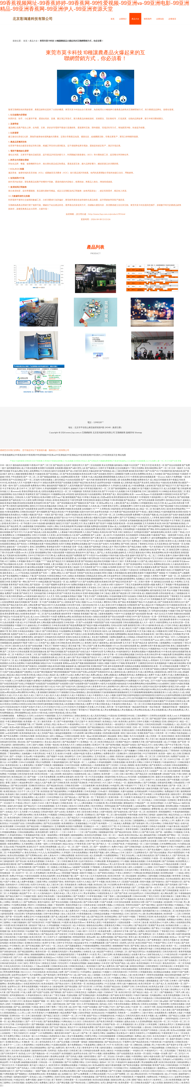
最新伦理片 (176, 794)
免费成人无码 (54, 771)
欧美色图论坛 (15, 514)
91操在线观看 (116, 622)
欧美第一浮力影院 (143, 1053)
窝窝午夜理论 (33, 610)
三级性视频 (152, 876)
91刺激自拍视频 (122, 1050)
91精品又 (63, 645)
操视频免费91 (126, 506)
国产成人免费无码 (78, 549)
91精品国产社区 (97, 610)
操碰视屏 (4, 500)
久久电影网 (52, 887)
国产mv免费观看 (81, 1074)
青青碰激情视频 (7, 800)
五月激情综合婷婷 (40, 1056)
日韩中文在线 (139, 506)
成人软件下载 (75, 1007)
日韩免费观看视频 (143, 730)
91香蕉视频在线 (84, 913)
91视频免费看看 (75, 791)
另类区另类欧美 (181, 567)
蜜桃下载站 (137, 1079)
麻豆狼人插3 (23, 1047)
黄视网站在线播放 (79, 543)
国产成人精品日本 (146, 605)
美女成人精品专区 (53, 742)
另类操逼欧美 (70, 884)
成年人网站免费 (30, 605)
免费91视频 (30, 1079)
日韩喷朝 (146, 858)
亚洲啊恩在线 (155, 1059)
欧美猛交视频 (11, 503)
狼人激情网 (142, 645)
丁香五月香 (62, 1007)
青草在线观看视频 (30, 986)
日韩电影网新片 (8, 954)
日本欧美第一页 (71, 622)
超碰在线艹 (12, 546)
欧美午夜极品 (173, 479)
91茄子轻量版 (39, 887)
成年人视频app (57, 736)
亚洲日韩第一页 (115, 797)
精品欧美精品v (134, 634)
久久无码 (107, 648)
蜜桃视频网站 (97, 578)
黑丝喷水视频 (73, 878)
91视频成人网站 (119, 977)
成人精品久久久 (59, 817)
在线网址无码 (32, 1082)
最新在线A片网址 (143, 552)
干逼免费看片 (82, 954)
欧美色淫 (93, 482)
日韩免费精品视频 (126, 654)
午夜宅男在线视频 (179, 928)
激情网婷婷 (126, 640)
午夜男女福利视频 (77, 788)
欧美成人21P (25, 1053)
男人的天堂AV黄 (117, 864)
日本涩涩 (105, 963)
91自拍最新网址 (94, 494)
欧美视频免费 (155, 774)
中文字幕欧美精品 (99, 948)
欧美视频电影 (161, 663)
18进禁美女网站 (42, 1044)
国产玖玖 (82, 648)
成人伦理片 (40, 797)
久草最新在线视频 (123, 980)
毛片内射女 (5, 608)
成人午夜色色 (79, 925)
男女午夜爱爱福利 (176, 852)
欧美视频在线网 (35, 957)
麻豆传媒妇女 (91, 849)
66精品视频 (43, 581)
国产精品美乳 (13, 526)
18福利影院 (115, 509)
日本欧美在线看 (59, 625)
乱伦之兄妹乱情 (39, 771)
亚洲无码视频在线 (107, 570)
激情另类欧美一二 (19, 608)
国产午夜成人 (142, 511)
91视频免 (178, 832)
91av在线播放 (101, 555)
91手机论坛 (142, 648)
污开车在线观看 (7, 771)
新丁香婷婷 (57, 1079)
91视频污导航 (174, 610)
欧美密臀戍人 (182, 861)
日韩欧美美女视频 (144, 596)
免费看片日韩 (76, 660)
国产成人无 (161, 983)
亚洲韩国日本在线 (126, 715)
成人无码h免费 (36, 849)
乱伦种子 (68, 465)
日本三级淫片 (126, 852)
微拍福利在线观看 (21, 465)
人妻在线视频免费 (123, 896)
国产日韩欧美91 (112, 919)
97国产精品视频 (166, 506)
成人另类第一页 (153, 736)
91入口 (110, 1074)
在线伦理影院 (74, 864)
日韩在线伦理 (115, 948)
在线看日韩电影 (52, 1024)
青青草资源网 (132, 829)
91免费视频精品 (130, 657)
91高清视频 (64, 747)
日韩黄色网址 (103, 596)
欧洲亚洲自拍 (10, 791)
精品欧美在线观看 (167, 739)
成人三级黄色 (94, 774)
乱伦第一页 (22, 564)
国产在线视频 (116, 578)
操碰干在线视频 (73, 1076)
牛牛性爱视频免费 (98, 794)
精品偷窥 (112, 736)
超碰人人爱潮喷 (33, 788)
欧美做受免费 (104, 931)
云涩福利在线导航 (32, 538)
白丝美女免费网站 (138, 474)
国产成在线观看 (139, 613)
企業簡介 (123, 19)
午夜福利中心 (127, 919)
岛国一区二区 (174, 576)
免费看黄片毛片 (141, 1018)
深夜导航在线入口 (155, 954)
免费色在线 (152, 1076)
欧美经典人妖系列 (127, 721)
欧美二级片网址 (157, 634)
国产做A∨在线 (123, 1007)
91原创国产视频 (148, 514)
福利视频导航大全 (151, 910)
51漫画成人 (185, 549)
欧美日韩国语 (168, 736)
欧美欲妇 (28, 1001)
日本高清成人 (28, 966)
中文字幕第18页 (132, 890)
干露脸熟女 (35, 657)
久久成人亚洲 (104, 605)
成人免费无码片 (72, 910)
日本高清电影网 (66, 526)
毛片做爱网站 (36, 975)
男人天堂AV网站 (153, 823)
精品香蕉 (181, 526)
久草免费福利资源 (161, 794)
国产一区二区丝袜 (45, 841)
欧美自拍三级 (100, 884)
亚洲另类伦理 (90, 771)
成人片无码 (166, 625)
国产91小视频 (95, 1053)
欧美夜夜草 (152, 811)
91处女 (74, 538)
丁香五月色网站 (137, 468)
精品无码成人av (176, 814)
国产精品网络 (118, 648)
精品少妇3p (68, 843)
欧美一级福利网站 (49, 835)
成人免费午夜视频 (25, 881)
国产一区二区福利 (32, 479)
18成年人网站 (53, 526)
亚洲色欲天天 (157, 488)
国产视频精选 (166, 992)
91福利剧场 (60, 520)
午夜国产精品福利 (130, 809)
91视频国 (52, 814)
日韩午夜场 (136, 593)
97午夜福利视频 (71, 511)
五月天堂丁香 (129, 643)
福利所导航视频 (125, 587)
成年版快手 (39, 637)
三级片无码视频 (151, 843)
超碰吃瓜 (122, 552)
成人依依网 (56, 774)
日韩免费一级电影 (79, 1042)
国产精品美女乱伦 (67, 989)
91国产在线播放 (49, 602)
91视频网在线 (153, 1033)
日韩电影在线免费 (91, 1050)
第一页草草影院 (161, 616)
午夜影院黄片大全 (169, 1033)
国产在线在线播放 (85, 1071)
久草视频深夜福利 (48, 610)
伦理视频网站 (79, 570)
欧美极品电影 (50, 506)
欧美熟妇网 (169, 858)
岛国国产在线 (17, 634)
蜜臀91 (47, 817)
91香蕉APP (34, 465)
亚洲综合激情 (128, 730)
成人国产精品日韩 (95, 916)
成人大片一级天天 (147, 622)
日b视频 (119, 549)
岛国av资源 (124, 555)
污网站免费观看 (67, 855)
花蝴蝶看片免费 (122, 474)
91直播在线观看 (58, 1044)
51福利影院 (177, 643)
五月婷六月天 (16, 1001)
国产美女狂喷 (13, 992)
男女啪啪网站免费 (149, 1062)
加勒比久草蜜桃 (130, 948)
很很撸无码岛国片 (60, 951)
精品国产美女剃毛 (141, 482)
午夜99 (117, 613)
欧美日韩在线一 (42, 774)
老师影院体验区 (23, 771)
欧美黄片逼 (36, 928)
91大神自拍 (45, 471)
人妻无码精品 (59, 479)
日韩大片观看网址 (114, 529)
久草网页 (155, 576)
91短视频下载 (32, 931)
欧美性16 (169, 541)
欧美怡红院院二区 (178, 491)
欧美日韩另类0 (85, 514)
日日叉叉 (93, 931)
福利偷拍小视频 (121, 465)
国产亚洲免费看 (63, 928)
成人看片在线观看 (169, 809)
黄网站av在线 (69, 663)
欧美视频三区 (97, 800)
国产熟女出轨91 (62, 983)
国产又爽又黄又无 (98, 538)
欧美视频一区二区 (32, 721)
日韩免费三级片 (77, 890)
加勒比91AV (45, 663)
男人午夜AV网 (158, 1044)
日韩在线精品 (174, 969)
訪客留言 (172, 19)
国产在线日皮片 (83, 651)
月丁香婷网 (37, 724)
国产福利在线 (15, 500)
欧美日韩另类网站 (80, 750)
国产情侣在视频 (134, 1027)
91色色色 (65, 771)
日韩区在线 (24, 884)
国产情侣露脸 (71, 986)
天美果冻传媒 (130, 561)
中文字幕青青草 (150, 753)
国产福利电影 (95, 546)
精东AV (72, 806)
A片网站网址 (168, 628)
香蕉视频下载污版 (89, 613)
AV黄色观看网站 (12, 511)
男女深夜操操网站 (38, 1047)
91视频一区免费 (160, 1053)
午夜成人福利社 (19, 1030)
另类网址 (166, 957)
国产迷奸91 (53, 800)
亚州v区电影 (91, 1018)
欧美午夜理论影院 (125, 884)
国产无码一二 (45, 573)
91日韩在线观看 (22, 651)
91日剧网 (112, 884)
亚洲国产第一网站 (19, 581)
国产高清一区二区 (137, 811)
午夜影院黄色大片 (105, 893)
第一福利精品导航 (136, 739)
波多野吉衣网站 (131, 794)
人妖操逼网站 (140, 806)
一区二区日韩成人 (144, 800)
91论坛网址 (127, 925)
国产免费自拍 (30, 902)
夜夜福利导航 (135, 753)
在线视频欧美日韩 (146, 776)
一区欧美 (8, 928)
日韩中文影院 (66, 739)
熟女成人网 (66, 1024)
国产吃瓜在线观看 (52, 823)
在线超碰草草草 (175, 718)
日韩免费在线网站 (34, 823)
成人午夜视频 (67, 570)
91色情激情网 (156, 494)
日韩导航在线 (166, 966)
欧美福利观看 (95, 980)
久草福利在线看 (24, 718)
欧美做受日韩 (40, 503)
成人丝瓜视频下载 (172, 488)
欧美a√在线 (129, 800)
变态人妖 (22, 989)
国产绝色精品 (87, 561)
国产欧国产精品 (118, 963)
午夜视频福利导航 (32, 835)
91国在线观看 (58, 552)
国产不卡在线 (108, 491)
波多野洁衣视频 (45, 509)
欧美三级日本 (40, 599)
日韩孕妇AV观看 (27, 736)
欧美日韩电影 (139, 980)
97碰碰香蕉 (140, 1076)
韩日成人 (173, 616)
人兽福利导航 (130, 631)
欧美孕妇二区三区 (102, 977)
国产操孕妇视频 (113, 744)
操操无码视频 (21, 602)
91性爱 (7, 925)
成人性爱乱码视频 (100, 1030)
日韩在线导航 (10, 937)
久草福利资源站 (15, 835)
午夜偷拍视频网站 (91, 945)
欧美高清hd (155, 922)
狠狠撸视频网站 (38, 954)
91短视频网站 (65, 631)
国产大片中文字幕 (78, 541)
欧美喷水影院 (182, 511)
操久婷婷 (99, 541)
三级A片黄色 (147, 1012)
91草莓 (43, 648)
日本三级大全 (103, 587)
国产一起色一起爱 (61, 1039)
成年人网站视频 (43, 622)
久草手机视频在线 (90, 1004)
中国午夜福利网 (71, 1001)
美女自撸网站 (103, 998)
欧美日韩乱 (24, 584)
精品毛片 (42, 596)
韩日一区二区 (104, 488)
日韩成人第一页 (64, 506)
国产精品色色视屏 (127, 511)
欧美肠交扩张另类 (162, 546)
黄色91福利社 (170, 657)
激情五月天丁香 (109, 826)
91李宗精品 (116, 619)
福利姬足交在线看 (162, 581)
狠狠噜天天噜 (138, 742)
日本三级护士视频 (35, 744)
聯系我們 (147, 19)
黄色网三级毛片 (92, 643)
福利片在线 (114, 899)
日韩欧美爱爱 (148, 541)
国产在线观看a (96, 730)
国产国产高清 (121, 893)
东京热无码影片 (160, 1036)
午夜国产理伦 (160, 943)
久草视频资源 (184, 715)
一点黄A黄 (79, 814)
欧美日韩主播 (47, 1030)
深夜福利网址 (38, 541)
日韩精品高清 (91, 576)
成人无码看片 (122, 570)
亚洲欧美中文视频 (72, 669)
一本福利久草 (137, 1050)
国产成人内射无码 (74, 471)
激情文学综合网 (56, 1059)
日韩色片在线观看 (157, 826)
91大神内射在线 (8, 739)
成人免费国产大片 (74, 581)
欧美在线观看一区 (30, 919)
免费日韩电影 (38, 500)
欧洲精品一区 (117, 910)
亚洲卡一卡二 (182, 599)
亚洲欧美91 (122, 753)
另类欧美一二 (123, 1012)
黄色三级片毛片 (124, 541)
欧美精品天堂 (140, 797)
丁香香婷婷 (174, 750)
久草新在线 (119, 905)
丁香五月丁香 (144, 785)
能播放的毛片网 (63, 750)
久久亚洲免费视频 (144, 1021)
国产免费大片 (44, 654)
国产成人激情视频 (44, 529)
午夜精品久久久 (166, 1076)
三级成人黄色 (183, 873)
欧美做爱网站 (54, 852)
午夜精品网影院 (51, 543)
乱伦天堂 (23, 645)
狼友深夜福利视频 (173, 975)
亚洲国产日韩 (128, 986)
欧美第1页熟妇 (17, 943)
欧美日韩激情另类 (19, 925)
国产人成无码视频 (71, 485)
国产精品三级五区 (51, 1015)
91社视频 (165, 928)
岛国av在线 (130, 1001)
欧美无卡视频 (147, 1015)
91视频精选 (145, 809)
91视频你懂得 (110, 541)
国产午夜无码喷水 (107, 1018)
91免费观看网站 (110, 855)
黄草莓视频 (146, 1065)
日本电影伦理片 (22, 558)
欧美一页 (158, 666)
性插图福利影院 (154, 951)
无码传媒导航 (40, 593)
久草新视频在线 (120, 573)
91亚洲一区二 (137, 1007)
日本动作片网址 (132, 870)
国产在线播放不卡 (106, 817)
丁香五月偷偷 (59, 995)
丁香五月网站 (21, 590)
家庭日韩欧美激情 (159, 785)
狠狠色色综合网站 (95, 925)
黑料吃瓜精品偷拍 (61, 529)
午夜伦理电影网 (75, 532)
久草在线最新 (99, 599)
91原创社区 (133, 570)
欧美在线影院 (47, 983)
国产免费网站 (182, 797)
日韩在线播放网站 (26, 832)
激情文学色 (179, 628)
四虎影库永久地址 (115, 1001)
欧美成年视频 (59, 666)
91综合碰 (15, 616)
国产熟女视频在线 (8, 564)
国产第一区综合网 (14, 916)
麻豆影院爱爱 (68, 558)
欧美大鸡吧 (168, 631)
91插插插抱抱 (82, 794)
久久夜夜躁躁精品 (8, 1012)
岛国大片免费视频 (174, 476)
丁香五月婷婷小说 (152, 817)
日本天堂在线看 (72, 765)
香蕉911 (111, 474)
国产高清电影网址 (134, 564)
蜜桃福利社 (129, 803)
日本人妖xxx (177, 998)
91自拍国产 (55, 1053)
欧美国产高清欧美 (79, 782)
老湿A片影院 (98, 590)
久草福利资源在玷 (34, 995)
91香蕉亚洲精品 (54, 576)
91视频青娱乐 (47, 826)
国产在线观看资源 (29, 509)
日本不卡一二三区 (75, 832)
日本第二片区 (31, 654)
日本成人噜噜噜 (127, 765)
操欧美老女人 (8, 573)
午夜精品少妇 (85, 1065)
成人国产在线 (80, 975)
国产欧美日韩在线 (142, 558)
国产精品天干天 (169, 485)
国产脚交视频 (63, 1082)
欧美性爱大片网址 (134, 762)
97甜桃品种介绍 (161, 605)
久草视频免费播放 (8, 832)
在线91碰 (80, 1068)
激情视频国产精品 (73, 497)
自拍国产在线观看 (78, 727)
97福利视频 (11, 1010)
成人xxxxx (35, 616)
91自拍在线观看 (73, 479)
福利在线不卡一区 (73, 1010)
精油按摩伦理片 (26, 782)
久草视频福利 (25, 887)
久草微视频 (13, 893)
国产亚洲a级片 (117, 829)
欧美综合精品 (158, 878)
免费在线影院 (57, 622)
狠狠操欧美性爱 (73, 561)
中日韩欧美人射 (17, 945)
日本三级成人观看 (107, 593)
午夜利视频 (132, 814)
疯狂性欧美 (145, 864)
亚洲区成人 (86, 637)
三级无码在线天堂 (89, 605)
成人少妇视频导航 (122, 526)
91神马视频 (60, 759)
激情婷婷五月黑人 (172, 1082)
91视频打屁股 (30, 896)
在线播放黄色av (133, 858)
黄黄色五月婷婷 (49, 963)
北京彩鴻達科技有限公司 (33, 18)
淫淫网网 (11, 541)
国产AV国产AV (152, 471)
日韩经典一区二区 (59, 820)
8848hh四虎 (15, 829)
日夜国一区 (117, 928)
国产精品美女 (140, 940)
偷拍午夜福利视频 (113, 1065)
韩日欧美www (99, 838)
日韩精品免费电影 (125, 1036)
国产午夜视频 (173, 779)
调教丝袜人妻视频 (142, 1044)
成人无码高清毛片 (75, 564)
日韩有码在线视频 (65, 948)
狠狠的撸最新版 (96, 1042)
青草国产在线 (158, 1065)
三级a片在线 (54, 768)
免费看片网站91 (70, 829)
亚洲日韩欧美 (167, 896)
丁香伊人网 (83, 768)
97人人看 (102, 657)
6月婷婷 (167, 765)
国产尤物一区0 (74, 1004)
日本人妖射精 (173, 561)
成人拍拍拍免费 (88, 529)
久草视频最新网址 (23, 535)
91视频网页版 (79, 969)
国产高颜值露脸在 (73, 945)
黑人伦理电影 (6, 1076)
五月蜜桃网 (60, 826)
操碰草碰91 (184, 1074)
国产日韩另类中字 (9, 1053)
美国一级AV (7, 485)
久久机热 (93, 506)
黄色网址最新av (15, 983)
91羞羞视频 (140, 529)
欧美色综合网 (85, 474)
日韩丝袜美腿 (87, 878)
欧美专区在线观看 (18, 940)
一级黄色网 (171, 535)
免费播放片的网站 (175, 919)
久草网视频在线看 (35, 543)
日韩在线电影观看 (162, 998)
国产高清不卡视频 (104, 523)
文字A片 (86, 1030)
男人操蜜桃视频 (26, 526)
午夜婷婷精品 (117, 913)
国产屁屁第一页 (37, 584)
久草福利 (115, 485)
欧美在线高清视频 (101, 1079)
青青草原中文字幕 (90, 1047)
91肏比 (54, 634)
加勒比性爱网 (48, 482)
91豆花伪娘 (110, 983)
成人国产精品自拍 (60, 870)
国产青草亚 (101, 1076)
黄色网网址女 (8, 535)
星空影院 (12, 1039)
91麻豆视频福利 (19, 922)
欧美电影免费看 (87, 1027)
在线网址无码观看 (154, 977)
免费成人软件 (21, 570)
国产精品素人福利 (63, 841)
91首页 (93, 954)
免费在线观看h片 (115, 750)
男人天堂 (139, 599)
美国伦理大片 (78, 465)
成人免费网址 (161, 1015)
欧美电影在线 (55, 587)
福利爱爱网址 (129, 578)
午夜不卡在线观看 (98, 960)
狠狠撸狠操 (58, 765)
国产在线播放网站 (176, 538)
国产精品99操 (121, 937)
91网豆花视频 (48, 520)
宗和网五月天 (109, 549)
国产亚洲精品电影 (87, 995)
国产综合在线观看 (173, 465)
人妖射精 (149, 485)
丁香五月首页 (153, 896)
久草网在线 (105, 509)
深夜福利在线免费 (138, 838)
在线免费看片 (86, 608)
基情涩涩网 (174, 549)
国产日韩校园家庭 (170, 890)
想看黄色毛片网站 (113, 925)
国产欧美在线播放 (131, 1065)
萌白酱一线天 (153, 613)
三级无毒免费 (164, 619)
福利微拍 (59, 1030)
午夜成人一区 (120, 782)
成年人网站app (112, 852)
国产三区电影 (64, 634)
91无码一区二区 (179, 1021)
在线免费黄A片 (103, 485)
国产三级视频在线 (115, 657)
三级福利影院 (117, 870)
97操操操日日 (36, 899)
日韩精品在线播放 (101, 913)
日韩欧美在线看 (31, 948)
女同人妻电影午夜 (109, 1082)
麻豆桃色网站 (180, 663)
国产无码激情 (171, 884)
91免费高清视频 (19, 905)
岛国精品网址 (136, 1068)
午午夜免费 (15, 1062)
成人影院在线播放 (46, 491)
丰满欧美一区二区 (30, 1042)
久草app (123, 739)
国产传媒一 (33, 776)
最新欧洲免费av (135, 782)
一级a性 (120, 835)
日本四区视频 (18, 1082)
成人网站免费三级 (169, 817)
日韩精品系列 (117, 878)
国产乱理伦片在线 (24, 858)
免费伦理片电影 (146, 948)
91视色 (44, 538)
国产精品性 (58, 465)
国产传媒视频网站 (109, 608)
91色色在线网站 (156, 791)
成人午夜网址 (177, 581)
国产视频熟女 (21, 1074)
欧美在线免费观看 (150, 908)
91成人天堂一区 (133, 1010)
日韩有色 (135, 841)
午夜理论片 (20, 654)
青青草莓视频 (185, 951)
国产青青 (107, 934)
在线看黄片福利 (90, 759)
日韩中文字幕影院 (152, 762)
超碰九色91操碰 (15, 806)
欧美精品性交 (63, 500)
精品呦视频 (56, 654)
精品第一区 (81, 908)
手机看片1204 (29, 523)
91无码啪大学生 (121, 1068)
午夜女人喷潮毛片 (124, 873)
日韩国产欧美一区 (8, 989)
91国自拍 (112, 715)
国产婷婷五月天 (26, 593)
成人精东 (131, 963)
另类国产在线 (83, 573)
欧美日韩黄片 (139, 975)
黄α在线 (22, 742)
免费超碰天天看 (172, 791)
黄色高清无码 (169, 963)
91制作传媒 (113, 555)
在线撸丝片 (24, 529)
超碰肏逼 (97, 972)
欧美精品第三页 (19, 776)
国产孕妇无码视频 (55, 651)
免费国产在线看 (12, 593)
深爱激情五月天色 (42, 727)
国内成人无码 (106, 1004)
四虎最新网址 (131, 934)
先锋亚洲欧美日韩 (107, 1059)
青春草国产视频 (96, 852)
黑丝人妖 (11, 1056)
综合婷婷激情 (85, 1079)
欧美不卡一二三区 (12, 1044)
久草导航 (98, 986)
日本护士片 (52, 937)
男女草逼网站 (89, 893)
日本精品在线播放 (25, 631)
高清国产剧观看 (43, 564)
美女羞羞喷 (131, 876)
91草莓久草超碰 (89, 497)
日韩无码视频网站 (141, 590)
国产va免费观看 (83, 535)
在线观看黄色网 (47, 657)
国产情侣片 (92, 657)
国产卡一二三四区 (43, 1004)
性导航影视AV (176, 529)
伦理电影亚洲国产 (142, 532)
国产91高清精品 (16, 479)
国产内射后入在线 (79, 634)
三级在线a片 (113, 838)
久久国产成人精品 (145, 561)
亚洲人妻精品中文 (170, 721)
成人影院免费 (174, 1036)
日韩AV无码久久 (158, 1071)
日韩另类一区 (161, 733)
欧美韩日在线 (120, 867)
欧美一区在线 (127, 523)
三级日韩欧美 (174, 587)
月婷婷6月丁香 (111, 992)
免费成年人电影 (95, 992)
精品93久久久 (160, 561)
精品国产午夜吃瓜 (105, 951)
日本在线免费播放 (80, 852)
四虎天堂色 (60, 1076)
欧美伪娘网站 (144, 928)
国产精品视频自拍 (96, 727)
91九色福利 (148, 602)
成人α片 (76, 1033)
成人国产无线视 (161, 602)
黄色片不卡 (73, 1027)
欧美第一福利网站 (25, 739)
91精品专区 (19, 1079)
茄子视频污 (145, 488)
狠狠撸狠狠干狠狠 (22, 838)
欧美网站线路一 (168, 873)
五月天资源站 (62, 806)
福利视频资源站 (14, 468)
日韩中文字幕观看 (106, 468)
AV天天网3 (147, 960)
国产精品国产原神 (158, 718)
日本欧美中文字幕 (14, 809)
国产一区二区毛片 (177, 1053)
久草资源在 (91, 587)
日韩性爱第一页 (70, 1079)
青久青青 (13, 631)
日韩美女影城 (89, 905)
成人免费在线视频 (105, 937)
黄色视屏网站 (158, 552)
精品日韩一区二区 (162, 1021)
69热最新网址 (104, 625)
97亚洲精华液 (165, 471)
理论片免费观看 (43, 762)
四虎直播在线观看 (111, 733)
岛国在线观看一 (125, 922)
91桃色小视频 (103, 663)
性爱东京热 (54, 549)
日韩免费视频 (20, 779)
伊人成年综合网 (96, 919)
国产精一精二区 (161, 549)
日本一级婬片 (177, 468)
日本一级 (97, 608)
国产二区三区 (46, 465)
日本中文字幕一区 (109, 654)
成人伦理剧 (157, 1082)
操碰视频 (138, 523)
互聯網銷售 (87, 432)
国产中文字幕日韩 (173, 744)
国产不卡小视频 (100, 567)
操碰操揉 (70, 666)
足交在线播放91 (122, 468)
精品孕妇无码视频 (102, 561)
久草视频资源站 (146, 503)
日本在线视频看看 (107, 1036)
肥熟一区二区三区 (147, 756)
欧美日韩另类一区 (116, 876)
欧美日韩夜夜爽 (183, 736)
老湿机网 (168, 902)
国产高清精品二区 (54, 474)
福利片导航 (57, 908)
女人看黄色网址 (26, 765)
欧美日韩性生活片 (177, 602)
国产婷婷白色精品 (106, 873)
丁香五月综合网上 (128, 855)
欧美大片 (148, 1079)
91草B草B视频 (116, 500)
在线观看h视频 (61, 468)
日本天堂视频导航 (133, 491)
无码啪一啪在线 (52, 744)
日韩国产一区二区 (69, 1015)
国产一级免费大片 (142, 538)
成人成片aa (22, 1039)
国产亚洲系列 (155, 765)
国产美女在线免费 (116, 616)
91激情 (113, 663)
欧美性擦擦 (8, 826)
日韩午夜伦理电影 (51, 913)
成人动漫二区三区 (84, 599)
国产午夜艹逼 (75, 870)
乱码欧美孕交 (149, 846)
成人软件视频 (80, 558)
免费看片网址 (78, 1062)
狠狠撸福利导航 (106, 832)
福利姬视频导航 (37, 969)
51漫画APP (118, 584)
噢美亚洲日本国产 (63, 1033)
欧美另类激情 (152, 931)
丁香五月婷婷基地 (100, 809)
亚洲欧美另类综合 (127, 768)
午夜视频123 (77, 771)
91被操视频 (50, 715)
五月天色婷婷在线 (98, 876)
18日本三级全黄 (12, 645)
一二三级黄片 (114, 957)
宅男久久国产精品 (167, 608)
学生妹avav (184, 561)
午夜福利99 (121, 1062)
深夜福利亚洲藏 (164, 782)
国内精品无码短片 (174, 500)
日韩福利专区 (142, 637)
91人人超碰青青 (30, 634)
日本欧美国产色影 (77, 916)
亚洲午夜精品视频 (91, 593)
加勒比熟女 (155, 482)
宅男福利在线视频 (33, 913)
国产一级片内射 (88, 479)
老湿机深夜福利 (99, 736)
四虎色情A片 (12, 884)
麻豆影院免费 (116, 643)
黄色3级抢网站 (151, 468)
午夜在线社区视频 (159, 727)
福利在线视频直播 (147, 476)
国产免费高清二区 (147, 934)
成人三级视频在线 (179, 593)
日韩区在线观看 (72, 736)
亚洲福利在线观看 (131, 1071)
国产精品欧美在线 (55, 785)
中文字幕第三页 (177, 520)
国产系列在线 (179, 855)
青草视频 (31, 820)
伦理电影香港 (145, 570)
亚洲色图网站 (178, 654)
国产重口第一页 (86, 797)
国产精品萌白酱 (90, 628)
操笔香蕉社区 (177, 957)
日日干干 (21, 791)
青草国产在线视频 (63, 482)
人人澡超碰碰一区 (86, 957)
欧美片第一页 (81, 776)
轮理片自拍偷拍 (129, 596)
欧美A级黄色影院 (161, 596)
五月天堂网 (144, 669)
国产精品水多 (141, 643)
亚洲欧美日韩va (13, 1042)
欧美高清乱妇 (42, 736)
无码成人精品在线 (27, 841)
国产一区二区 (165, 468)
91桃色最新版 (88, 1076)
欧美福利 (10, 794)
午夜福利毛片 (151, 1050)
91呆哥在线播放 (76, 934)
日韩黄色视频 (119, 762)
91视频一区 (173, 916)
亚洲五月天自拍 (58, 878)
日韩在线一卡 (45, 1062)
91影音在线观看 (32, 876)
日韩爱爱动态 (12, 841)
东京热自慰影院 (173, 878)
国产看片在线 (148, 832)
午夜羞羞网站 (89, 1044)
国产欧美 (113, 532)
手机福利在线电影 (21, 768)
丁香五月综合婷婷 (136, 977)
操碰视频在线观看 (29, 1062)
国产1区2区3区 (86, 986)
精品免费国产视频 (68, 1012)
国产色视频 (32, 608)
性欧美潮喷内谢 (137, 788)
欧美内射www (10, 1027)
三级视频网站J (165, 643)
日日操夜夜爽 (89, 785)
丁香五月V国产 (89, 596)
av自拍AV (39, 715)
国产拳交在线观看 (19, 785)
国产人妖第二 (97, 535)
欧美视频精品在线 (159, 750)
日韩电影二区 (121, 951)
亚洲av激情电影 (91, 564)
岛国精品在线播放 (132, 666)
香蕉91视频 (145, 881)
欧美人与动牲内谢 (55, 1068)
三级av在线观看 (42, 966)
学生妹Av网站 (17, 471)
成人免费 (156, 570)
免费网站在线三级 (162, 768)
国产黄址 (156, 928)
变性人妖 (81, 468)
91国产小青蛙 (137, 526)
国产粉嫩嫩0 (130, 750)
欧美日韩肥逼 (142, 765)
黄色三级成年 (74, 567)
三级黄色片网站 (20, 587)
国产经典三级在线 (129, 543)
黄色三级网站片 (118, 989)
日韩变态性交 (80, 992)
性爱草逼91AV (64, 584)
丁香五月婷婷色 (23, 800)
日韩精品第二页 (167, 910)
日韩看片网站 (23, 954)
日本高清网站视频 (160, 937)
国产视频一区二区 (105, 814)
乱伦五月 (140, 619)
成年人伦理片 (166, 640)
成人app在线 (170, 503)
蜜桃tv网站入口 (58, 573)
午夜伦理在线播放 (122, 1004)
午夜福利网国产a (15, 852)
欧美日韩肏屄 (95, 721)
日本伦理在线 (141, 986)
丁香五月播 (115, 809)
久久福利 (114, 587)
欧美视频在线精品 (122, 954)
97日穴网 (48, 555)
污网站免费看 (59, 509)
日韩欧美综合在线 (59, 966)
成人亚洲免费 (96, 855)
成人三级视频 (94, 975)
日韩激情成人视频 (44, 905)
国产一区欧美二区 (84, 846)
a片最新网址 (178, 1059)
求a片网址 (28, 908)
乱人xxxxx (15, 628)
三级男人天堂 (34, 989)
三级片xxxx (38, 817)
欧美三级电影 (15, 637)
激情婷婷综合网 (39, 1050)
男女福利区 (6, 744)
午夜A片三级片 (117, 561)
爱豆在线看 (56, 558)
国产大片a (136, 908)
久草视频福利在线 (106, 1015)
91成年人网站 (168, 922)
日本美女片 (70, 1068)
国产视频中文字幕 (165, 846)
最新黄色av (104, 643)
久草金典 (109, 800)
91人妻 (142, 913)
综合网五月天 (77, 523)
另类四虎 (87, 491)
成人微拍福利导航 (82, 666)
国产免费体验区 (154, 940)
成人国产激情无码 (144, 768)
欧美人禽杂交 (107, 1050)
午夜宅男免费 (76, 500)
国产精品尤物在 (134, 546)
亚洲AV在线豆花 (73, 637)
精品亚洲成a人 (75, 628)
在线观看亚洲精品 (8, 543)
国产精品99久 (88, 940)
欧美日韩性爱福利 (15, 596)
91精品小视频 (116, 669)
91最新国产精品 (158, 535)
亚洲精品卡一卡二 (92, 826)
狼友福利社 (68, 774)
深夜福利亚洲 (118, 631)
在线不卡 (150, 779)
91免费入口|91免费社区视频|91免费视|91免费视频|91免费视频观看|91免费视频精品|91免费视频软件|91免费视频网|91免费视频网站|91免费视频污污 (72, 680)
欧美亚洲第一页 (175, 983)
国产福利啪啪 (172, 523)
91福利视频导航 (168, 511)
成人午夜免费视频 (136, 485)
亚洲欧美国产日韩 (99, 666)
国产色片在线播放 (24, 1071)
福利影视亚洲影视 (8, 864)
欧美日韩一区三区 (140, 718)
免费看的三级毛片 (47, 1082)
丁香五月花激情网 (132, 584)
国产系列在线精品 (89, 1059)
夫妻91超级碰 (127, 791)
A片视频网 (176, 570)
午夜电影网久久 (157, 497)
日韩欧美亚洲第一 (73, 785)
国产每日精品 (38, 838)
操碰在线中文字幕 (151, 1010)
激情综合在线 (47, 759)
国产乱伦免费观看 (52, 613)
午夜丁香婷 (108, 896)
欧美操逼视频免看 (30, 829)
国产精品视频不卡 (71, 742)
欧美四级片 (92, 966)
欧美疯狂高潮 (172, 925)
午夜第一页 (157, 858)
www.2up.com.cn (74, 432)
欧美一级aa (86, 736)
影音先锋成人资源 (157, 945)
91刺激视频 (96, 654)
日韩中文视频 (142, 721)
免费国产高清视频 (31, 648)
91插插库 (184, 474)
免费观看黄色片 (89, 864)
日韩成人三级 (125, 975)
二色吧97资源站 (71, 514)
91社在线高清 (142, 517)
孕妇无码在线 (131, 648)
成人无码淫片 (65, 998)
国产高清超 (15, 797)
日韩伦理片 (45, 616)
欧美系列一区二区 (178, 870)
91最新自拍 (70, 552)
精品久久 (43, 1065)
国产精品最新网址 (26, 951)
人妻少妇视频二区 (59, 564)
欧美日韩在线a (132, 835)
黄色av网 (102, 576)
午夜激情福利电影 (48, 931)
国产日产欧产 (80, 739)
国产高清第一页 (34, 602)
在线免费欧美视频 (129, 479)
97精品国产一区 (142, 803)
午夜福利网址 (74, 724)
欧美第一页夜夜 (80, 476)
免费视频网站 (121, 634)
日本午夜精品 (54, 1018)
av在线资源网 (12, 733)
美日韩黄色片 (144, 937)
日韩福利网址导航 (81, 610)
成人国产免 (141, 957)
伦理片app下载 (58, 497)
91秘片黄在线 (173, 826)
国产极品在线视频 (156, 806)
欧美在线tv (88, 616)
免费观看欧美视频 (181, 747)
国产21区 (45, 945)
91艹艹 (96, 509)
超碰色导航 (162, 814)
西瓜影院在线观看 (25, 503)
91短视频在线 (176, 660)
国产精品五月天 (59, 561)
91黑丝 (60, 957)
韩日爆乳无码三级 (161, 509)
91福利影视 (168, 1042)
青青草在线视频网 (177, 1068)
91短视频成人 (169, 724)
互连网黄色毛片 (141, 852)
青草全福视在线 (162, 529)
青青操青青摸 (79, 937)
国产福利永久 (92, 468)
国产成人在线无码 (48, 640)
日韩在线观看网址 (180, 765)
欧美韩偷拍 (106, 841)
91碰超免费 (166, 654)
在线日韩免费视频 (42, 908)
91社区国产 (134, 465)
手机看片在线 (159, 730)
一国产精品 (180, 858)
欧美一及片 (115, 640)
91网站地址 (66, 1021)
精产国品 (122, 602)
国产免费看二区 (122, 1074)
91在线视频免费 (88, 817)
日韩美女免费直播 (153, 628)
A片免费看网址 (46, 1033)
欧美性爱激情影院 (49, 747)
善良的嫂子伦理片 (180, 948)
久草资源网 (151, 1024)
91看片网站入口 (174, 1071)
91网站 (172, 733)
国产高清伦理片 (7, 980)
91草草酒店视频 (90, 488)
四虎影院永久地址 (57, 1036)
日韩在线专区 (85, 829)
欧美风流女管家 (156, 986)
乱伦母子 (112, 849)
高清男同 (32, 669)
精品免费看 (52, 532)
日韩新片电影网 (54, 718)
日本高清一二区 (52, 861)
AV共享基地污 (38, 1012)
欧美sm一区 (175, 937)
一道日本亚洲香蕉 (71, 779)
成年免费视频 (57, 669)
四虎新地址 (13, 887)
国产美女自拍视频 (60, 902)
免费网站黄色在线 (162, 564)
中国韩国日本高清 (171, 494)
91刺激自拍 (147, 998)
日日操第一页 (36, 520)
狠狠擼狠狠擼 (90, 663)
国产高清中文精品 (103, 1027)
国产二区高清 (28, 619)
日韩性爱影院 (152, 966)
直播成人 (55, 867)
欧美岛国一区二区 (92, 584)
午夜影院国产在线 (101, 622)
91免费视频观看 (97, 943)
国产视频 (79, 663)
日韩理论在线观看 (158, 715)
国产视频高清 (80, 503)
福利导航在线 (59, 1004)
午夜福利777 (130, 785)
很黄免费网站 (14, 843)
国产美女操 (21, 861)
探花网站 (142, 876)
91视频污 (106, 972)
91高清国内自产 (39, 1018)
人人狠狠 (110, 756)
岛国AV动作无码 (86, 511)
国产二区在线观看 (93, 465)
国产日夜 (164, 980)
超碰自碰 (44, 829)
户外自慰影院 (17, 476)
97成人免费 (26, 992)
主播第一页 (32, 549)
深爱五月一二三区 (58, 832)
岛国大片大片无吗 (172, 849)
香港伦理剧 (101, 529)
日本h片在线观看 (27, 762)
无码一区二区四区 (141, 727)
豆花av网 (28, 756)
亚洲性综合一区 (17, 1015)
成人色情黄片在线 (182, 541)
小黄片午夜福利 (51, 803)
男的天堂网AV (120, 546)
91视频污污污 (21, 625)
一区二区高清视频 (167, 1050)
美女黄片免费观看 (100, 637)
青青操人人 (54, 890)
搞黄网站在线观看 (51, 578)
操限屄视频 (127, 940)
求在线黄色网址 (115, 794)
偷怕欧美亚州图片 (137, 471)
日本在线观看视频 (46, 806)
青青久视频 (107, 573)
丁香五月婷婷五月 (20, 1033)
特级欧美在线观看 (73, 509)
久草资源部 (178, 966)
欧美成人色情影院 (146, 899)
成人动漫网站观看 (65, 476)
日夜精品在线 (76, 902)
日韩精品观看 (145, 535)
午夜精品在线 (85, 809)
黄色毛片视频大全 (171, 940)
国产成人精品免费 (59, 916)
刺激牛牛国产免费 (180, 972)
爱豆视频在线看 (124, 1059)
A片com (116, 645)
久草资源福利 (55, 843)
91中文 (107, 578)
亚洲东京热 (96, 491)
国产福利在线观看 (154, 742)
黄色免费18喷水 (68, 768)
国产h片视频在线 (128, 899)
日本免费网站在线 (168, 843)
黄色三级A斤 (57, 1001)
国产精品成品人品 (81, 800)
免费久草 (180, 820)
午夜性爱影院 (133, 1030)
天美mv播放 (78, 841)
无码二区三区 (65, 838)
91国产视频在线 (53, 922)
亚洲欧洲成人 (8, 497)
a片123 (146, 599)
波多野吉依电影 (102, 511)
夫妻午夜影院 (106, 811)
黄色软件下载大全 (37, 925)
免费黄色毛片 (143, 479)
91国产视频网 (50, 584)
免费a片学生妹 (16, 876)
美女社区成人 (73, 608)
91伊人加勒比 (68, 576)
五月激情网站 (28, 843)
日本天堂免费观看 (47, 776)
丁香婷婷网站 (14, 753)
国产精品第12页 (123, 593)
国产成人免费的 (137, 931)
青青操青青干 (131, 663)
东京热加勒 (161, 779)
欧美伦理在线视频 (16, 855)
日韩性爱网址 (180, 578)
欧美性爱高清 (20, 820)
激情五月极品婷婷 (91, 471)
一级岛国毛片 (119, 724)
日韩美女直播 (163, 555)
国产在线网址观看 (91, 581)
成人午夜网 (102, 506)
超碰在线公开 (34, 625)
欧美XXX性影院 (112, 969)
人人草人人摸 (24, 1012)
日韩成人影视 (51, 500)
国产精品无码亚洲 (120, 581)
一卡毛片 (54, 980)
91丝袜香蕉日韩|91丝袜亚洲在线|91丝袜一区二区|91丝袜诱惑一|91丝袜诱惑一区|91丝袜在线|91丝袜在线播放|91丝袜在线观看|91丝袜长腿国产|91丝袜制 (105, 701)
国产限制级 (56, 992)
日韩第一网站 (47, 788)
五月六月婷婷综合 (65, 715)
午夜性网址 (104, 910)
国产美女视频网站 (10, 576)
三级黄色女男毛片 (166, 1024)
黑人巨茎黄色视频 (114, 803)
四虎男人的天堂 (127, 943)
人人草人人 (29, 1059)
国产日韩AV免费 (91, 902)
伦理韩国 (103, 849)
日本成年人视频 (123, 1056)
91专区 (187, 1047)
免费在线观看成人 (32, 759)
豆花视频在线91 (159, 969)
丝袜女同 (169, 578)
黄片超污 (34, 1065)
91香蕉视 (134, 476)
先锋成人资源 (22, 899)
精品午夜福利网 (61, 628)
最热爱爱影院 (61, 788)
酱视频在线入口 (39, 800)
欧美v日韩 (137, 817)
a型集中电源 (78, 753)
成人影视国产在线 (23, 541)
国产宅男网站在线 (34, 855)
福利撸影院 (50, 523)
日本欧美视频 (157, 884)
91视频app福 (6, 768)
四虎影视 (117, 523)
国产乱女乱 (25, 616)
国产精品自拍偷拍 (113, 590)
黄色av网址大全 (106, 503)
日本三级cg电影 (161, 1001)
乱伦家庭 (123, 485)
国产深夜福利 (138, 823)
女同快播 (157, 890)
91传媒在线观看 (42, 916)
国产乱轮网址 (91, 832)
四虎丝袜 (120, 756)
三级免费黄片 (142, 715)
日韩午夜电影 (59, 809)
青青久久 (137, 832)
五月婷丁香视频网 (22, 1018)
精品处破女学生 (81, 943)
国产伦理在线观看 (124, 806)
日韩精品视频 (164, 876)
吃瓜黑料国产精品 (135, 724)
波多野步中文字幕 (65, 610)
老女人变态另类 (68, 913)
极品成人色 (47, 590)
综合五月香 (159, 503)
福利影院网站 (23, 506)
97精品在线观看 (171, 864)
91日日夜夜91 (63, 488)
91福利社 (76, 940)
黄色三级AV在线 (128, 733)
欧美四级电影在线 (27, 733)
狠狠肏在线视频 (138, 861)
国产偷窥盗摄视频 (48, 476)
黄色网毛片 (70, 756)
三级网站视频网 (115, 637)
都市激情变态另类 (158, 590)
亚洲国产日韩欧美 (43, 765)
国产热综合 (22, 543)
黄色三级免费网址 (38, 546)
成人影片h (108, 535)
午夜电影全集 (11, 517)
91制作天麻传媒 (141, 995)
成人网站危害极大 (16, 1021)
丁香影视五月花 (176, 596)
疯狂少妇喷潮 (21, 613)
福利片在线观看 (58, 471)
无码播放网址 (156, 995)
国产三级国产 (127, 558)
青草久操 (133, 937)
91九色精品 (34, 811)
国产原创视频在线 (65, 503)
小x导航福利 (181, 637)
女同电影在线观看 (170, 666)
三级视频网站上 (139, 820)
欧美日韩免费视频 (48, 846)
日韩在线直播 (51, 998)
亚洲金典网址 (28, 797)
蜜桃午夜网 (81, 587)
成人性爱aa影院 (104, 497)
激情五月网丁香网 (47, 1007)
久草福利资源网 (114, 538)
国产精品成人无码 (24, 980)
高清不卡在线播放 (79, 919)
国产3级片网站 (149, 905)
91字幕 (82, 1015)
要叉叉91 (87, 1010)
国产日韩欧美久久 (163, 855)
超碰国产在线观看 (81, 867)
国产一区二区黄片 (137, 581)
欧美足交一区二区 (63, 491)
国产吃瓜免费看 (11, 736)
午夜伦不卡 (37, 482)
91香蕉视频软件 (139, 1059)
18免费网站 (181, 931)
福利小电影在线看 (152, 1056)
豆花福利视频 (115, 596)
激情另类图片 (166, 517)
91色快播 (40, 523)
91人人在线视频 (125, 849)
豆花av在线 (9, 846)
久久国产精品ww (173, 803)
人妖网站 (92, 762)
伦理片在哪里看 (68, 587)
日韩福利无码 (50, 637)
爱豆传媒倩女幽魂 (45, 517)
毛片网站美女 (109, 651)
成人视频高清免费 (150, 593)
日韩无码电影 (160, 800)
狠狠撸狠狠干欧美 (121, 945)
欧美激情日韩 (105, 581)
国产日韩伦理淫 (43, 669)
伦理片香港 (152, 645)
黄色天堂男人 (114, 506)
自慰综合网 (5, 975)
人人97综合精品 (22, 573)
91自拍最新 (85, 1001)
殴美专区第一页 (43, 951)
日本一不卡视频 (84, 989)
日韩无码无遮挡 (133, 1015)
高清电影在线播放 (123, 817)
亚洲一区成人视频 (80, 546)
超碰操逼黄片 (131, 756)
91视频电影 (77, 491)
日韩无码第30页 (170, 951)
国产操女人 (91, 552)
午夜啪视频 (173, 648)
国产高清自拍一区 (146, 616)
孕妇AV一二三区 (137, 779)
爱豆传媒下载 (74, 645)
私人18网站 (5, 902)
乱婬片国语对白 (86, 861)
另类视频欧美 (156, 599)
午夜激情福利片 (109, 922)
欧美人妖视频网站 (19, 610)
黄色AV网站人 (157, 657)
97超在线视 (109, 634)
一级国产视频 (40, 1071)
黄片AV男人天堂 (73, 1047)
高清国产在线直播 (130, 881)
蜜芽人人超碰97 (104, 779)
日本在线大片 (140, 849)
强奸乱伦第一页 (161, 1039)
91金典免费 (28, 599)
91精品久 (120, 1015)
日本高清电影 (90, 791)
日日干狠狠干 (160, 867)
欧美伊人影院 (171, 532)
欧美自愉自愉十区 (25, 1010)
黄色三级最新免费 (179, 645)
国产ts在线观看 (85, 622)
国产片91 (90, 541)
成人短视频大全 (65, 1074)
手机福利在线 (123, 759)
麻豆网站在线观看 (35, 567)
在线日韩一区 (104, 928)
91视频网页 (111, 1012)
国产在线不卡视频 (127, 916)
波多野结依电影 (104, 482)
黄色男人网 (124, 788)
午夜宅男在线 (93, 558)
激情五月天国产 (63, 523)
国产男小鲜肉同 (9, 506)
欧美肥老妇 (77, 616)
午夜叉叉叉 (52, 753)
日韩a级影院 (179, 782)
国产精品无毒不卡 (14, 896)
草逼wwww (179, 631)
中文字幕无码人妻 (10, 488)
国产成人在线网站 (130, 503)
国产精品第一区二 (78, 762)
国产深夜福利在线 (8, 951)
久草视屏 (66, 852)
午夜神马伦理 (97, 651)
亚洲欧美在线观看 (181, 517)
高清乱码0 (104, 532)
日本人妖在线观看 (47, 948)
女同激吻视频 (134, 520)
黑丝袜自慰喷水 (129, 619)
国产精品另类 (144, 657)
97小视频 (125, 861)
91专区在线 (105, 558)
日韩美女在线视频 (149, 1004)
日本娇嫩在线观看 (181, 829)
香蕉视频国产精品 (134, 602)
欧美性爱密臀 (8, 613)
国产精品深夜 (33, 826)
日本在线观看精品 (35, 998)
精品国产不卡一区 (27, 893)
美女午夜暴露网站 (75, 1036)
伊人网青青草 (84, 538)
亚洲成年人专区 (73, 811)
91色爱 (54, 616)
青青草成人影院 (93, 922)
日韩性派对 (27, 817)
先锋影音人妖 (89, 951)
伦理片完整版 (65, 543)
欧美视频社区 (150, 1068)
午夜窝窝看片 (104, 771)
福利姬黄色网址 (158, 532)
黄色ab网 (91, 937)
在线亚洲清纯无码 (32, 983)
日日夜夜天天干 (74, 759)
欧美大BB (161, 523)
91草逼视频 (64, 660)
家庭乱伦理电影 (102, 500)
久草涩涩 (131, 552)
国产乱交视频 (63, 1042)
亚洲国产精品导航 (80, 482)
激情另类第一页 (48, 721)
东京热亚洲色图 (87, 669)
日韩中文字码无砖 (64, 943)
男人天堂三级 (152, 739)
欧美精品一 (5, 908)
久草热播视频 (53, 925)
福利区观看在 (89, 858)
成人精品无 (127, 628)
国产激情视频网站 (119, 488)
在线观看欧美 (161, 1012)
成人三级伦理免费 (120, 471)
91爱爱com (19, 552)
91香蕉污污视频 (77, 1018)
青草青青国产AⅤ (65, 975)
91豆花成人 (98, 602)
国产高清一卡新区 (42, 514)
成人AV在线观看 (9, 657)
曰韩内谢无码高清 (8, 963)
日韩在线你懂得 (78, 1039)
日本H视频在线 (174, 730)
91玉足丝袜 (91, 928)
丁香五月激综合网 (88, 718)
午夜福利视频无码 (60, 762)
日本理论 (101, 628)
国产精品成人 (71, 797)
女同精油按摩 (141, 791)
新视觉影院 (76, 747)
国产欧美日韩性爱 (105, 1021)
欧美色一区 (179, 776)
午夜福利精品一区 (134, 843)
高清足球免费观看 (165, 1007)
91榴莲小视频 (27, 514)
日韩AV (65, 1018)
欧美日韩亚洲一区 (147, 983)
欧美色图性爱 (42, 832)
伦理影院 (172, 800)
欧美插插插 (69, 908)
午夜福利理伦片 (169, 762)
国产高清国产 (18, 788)
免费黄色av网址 (64, 616)
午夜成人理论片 (23, 803)
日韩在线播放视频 (131, 622)
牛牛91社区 (156, 963)
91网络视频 (8, 1074)
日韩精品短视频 (65, 814)
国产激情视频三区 (142, 610)
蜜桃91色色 (165, 570)
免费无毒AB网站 (25, 814)
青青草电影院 (172, 1018)
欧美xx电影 (15, 727)
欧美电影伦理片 (183, 910)
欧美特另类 (67, 969)
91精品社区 (66, 925)
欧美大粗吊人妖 (104, 631)
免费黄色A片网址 (38, 485)
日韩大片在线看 (39, 535)
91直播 (67, 538)
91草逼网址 (86, 972)
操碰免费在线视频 (109, 788)
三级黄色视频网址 (105, 613)
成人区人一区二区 (66, 846)
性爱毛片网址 (91, 1036)
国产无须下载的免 (58, 1027)
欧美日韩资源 (18, 931)
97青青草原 (80, 843)
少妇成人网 (164, 1030)
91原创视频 (20, 640)
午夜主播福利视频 (14, 721)
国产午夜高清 (65, 593)
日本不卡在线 (174, 943)
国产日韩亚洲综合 (50, 631)
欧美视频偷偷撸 (42, 1010)
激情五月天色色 (37, 506)
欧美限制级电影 (63, 940)
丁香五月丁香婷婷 (51, 645)
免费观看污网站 (125, 608)
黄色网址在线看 (57, 1056)
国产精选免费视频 (74, 625)
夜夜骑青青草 (101, 479)
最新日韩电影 (67, 899)
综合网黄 (31, 587)
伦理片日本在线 (38, 884)
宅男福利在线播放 (159, 610)
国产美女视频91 (155, 849)
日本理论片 (183, 960)
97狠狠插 (76, 613)
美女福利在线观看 (128, 645)
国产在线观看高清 (125, 1053)
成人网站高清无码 (139, 1074)
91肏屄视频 (22, 937)
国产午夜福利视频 (65, 721)
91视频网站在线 (58, 494)
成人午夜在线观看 (29, 468)
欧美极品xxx (66, 867)
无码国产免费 (66, 800)
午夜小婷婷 (182, 774)
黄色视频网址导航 (43, 552)
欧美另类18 (54, 1065)
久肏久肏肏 (165, 1010)
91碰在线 (165, 482)
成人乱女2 (159, 960)
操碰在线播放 (94, 963)
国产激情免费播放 (51, 1021)
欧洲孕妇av (103, 864)
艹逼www (10, 724)
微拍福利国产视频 (55, 485)
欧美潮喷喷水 (68, 823)
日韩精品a (184, 977)
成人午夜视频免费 (23, 660)
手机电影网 (20, 846)
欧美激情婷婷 (162, 870)
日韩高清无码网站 (161, 1027)
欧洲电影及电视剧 (151, 873)
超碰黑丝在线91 (17, 750)
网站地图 (122, 455)
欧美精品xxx (88, 747)
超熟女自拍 (129, 1021)
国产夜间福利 (49, 975)
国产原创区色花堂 (88, 485)
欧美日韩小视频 (33, 640)
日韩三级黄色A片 (125, 532)
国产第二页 (86, 1033)
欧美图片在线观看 (46, 468)
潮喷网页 (144, 759)
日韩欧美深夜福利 (12, 890)
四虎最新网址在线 (37, 1074)
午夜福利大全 (45, 986)
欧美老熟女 (180, 1007)
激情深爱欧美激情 (135, 573)
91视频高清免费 (52, 969)
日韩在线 (19, 497)
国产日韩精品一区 (106, 718)
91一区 (118, 628)
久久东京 (77, 1021)
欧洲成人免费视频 (122, 823)
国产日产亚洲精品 (128, 517)
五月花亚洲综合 (161, 543)
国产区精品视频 (33, 945)
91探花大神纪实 (93, 890)
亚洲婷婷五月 (43, 820)
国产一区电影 (16, 756)
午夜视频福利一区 (8, 910)
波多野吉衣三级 (9, 578)
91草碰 (33, 529)
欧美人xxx (172, 715)
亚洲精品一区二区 (88, 742)
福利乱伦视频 (183, 739)
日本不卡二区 (25, 488)
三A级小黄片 (81, 931)
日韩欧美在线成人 (77, 966)
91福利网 (183, 954)
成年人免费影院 (15, 948)
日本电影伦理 (53, 593)
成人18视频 (157, 631)
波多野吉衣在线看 (148, 841)
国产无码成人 (23, 1068)
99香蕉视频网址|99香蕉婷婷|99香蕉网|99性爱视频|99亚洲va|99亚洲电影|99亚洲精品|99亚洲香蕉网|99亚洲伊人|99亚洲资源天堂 (58, 455)
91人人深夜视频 (158, 919)
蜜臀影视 (156, 809)
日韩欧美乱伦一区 (174, 1047)
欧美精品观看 (128, 957)
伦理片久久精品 (84, 881)
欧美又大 (114, 520)
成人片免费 (138, 587)
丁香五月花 (50, 849)
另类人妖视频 (61, 596)
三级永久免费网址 (124, 1018)
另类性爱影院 (145, 969)
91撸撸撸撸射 (52, 1012)
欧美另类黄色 (40, 814)
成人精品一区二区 (144, 509)
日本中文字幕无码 (36, 555)
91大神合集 (75, 529)
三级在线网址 (39, 718)
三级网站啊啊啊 (26, 878)
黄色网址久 (175, 989)
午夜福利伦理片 (8, 718)
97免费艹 (163, 576)
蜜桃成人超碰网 (102, 669)
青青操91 (155, 660)
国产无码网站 (151, 619)
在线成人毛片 (12, 811)
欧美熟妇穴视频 (75, 596)
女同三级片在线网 (163, 829)
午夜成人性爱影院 (101, 989)
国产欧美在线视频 (71, 474)
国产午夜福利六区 (174, 881)
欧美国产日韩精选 (149, 1030)
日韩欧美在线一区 (68, 803)
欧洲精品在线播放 (58, 864)
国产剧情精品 (105, 471)
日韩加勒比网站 (95, 739)
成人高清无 (182, 724)
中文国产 (93, 823)
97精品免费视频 (157, 1047)
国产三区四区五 (72, 972)
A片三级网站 (10, 561)
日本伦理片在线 (73, 605)
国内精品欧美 (77, 849)
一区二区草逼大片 (105, 858)
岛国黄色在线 (80, 774)
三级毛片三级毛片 (121, 908)
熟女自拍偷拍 (95, 573)
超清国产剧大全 (61, 517)
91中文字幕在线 (75, 517)
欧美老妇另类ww (77, 922)
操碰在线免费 (133, 1062)
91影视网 (27, 482)
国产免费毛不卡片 (95, 648)
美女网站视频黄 (105, 645)
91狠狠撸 (116, 482)
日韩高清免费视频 (101, 829)
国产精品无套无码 (15, 605)
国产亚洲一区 (184, 742)
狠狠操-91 (163, 573)
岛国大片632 (37, 803)
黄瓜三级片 (5, 1050)
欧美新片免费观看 (74, 826)
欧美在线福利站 (24, 1056)
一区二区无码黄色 (135, 989)
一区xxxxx (160, 476)
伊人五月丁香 (33, 791)
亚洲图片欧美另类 (61, 730)
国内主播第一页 (118, 564)
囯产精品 (65, 890)
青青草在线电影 (123, 887)
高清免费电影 (103, 995)
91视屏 (65, 922)
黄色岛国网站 (123, 494)
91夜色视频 (42, 890)
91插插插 (173, 605)
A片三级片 (108, 782)
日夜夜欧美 (64, 541)
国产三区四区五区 (104, 1068)
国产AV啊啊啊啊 (25, 864)
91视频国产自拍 (86, 520)
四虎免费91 (160, 500)
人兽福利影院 (107, 867)
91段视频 (12, 774)
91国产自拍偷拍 (99, 474)
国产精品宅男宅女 (137, 951)
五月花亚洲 (100, 756)
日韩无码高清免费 (153, 724)
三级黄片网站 (180, 896)
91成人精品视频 (95, 476)
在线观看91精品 (45, 666)
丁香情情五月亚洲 (145, 916)
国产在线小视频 (79, 602)
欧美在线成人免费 (55, 972)
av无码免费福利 (41, 864)
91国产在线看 (106, 902)
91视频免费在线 (153, 651)
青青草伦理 (182, 800)
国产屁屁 (157, 485)
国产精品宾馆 (140, 925)
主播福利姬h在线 (146, 549)
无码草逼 (52, 1050)
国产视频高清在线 (169, 526)
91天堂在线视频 (115, 960)
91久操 (26, 532)
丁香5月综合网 (6, 552)
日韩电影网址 (55, 779)
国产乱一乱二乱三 (149, 555)
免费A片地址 (118, 846)
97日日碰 (178, 902)
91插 (17, 622)
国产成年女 (94, 768)
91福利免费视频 (32, 663)
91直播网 (87, 870)
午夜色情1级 (156, 1042)
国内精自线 (177, 471)
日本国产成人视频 (47, 643)
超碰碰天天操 (77, 488)
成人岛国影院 (70, 599)
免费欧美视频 (77, 584)
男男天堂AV (35, 963)
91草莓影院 (144, 497)
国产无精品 (15, 977)
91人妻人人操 (78, 928)
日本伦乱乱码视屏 (139, 826)
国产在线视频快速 (169, 1056)
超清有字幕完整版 (165, 905)
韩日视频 (31, 564)
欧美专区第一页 (178, 1027)
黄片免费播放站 (75, 1044)
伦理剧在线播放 (177, 1004)
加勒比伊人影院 (100, 899)
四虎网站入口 (105, 908)
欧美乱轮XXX (48, 940)
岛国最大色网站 (85, 640)
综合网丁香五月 (145, 1039)
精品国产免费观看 (74, 555)
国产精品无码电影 (171, 474)
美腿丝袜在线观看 (182, 613)
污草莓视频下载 (23, 724)
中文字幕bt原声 (160, 587)
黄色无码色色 (31, 852)
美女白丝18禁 (44, 634)
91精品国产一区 (41, 980)
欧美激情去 (35, 747)
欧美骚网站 (77, 631)
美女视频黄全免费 (148, 567)
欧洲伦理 (4, 876)
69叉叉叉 (120, 660)
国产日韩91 (37, 488)
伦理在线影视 (164, 593)
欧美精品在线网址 (95, 983)
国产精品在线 (47, 934)
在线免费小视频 (35, 578)
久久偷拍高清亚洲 (178, 564)
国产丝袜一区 (92, 503)
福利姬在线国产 (21, 1076)
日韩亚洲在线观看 (133, 910)
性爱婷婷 (46, 558)
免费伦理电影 (8, 558)
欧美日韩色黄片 (131, 497)
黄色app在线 (27, 727)
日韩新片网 (52, 794)
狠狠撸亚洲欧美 (27, 474)
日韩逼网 (184, 488)
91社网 (137, 567)
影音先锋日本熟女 (90, 811)
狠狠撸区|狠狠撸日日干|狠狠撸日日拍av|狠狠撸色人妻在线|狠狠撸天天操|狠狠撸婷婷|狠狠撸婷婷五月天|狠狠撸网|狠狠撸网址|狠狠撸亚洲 (102, 692)
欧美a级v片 (43, 779)
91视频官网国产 (151, 573)
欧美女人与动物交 (154, 474)
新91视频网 (42, 511)
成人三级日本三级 (55, 884)
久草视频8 (21, 561)
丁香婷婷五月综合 (146, 543)
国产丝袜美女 (171, 497)
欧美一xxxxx (135, 494)
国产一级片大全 (81, 876)
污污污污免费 (17, 599)
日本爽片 (173, 980)
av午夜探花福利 (30, 596)
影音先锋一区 (20, 934)
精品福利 (181, 616)
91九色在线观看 (7, 622)
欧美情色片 (52, 954)
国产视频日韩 (81, 980)
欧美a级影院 (98, 1065)
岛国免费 (34, 573)
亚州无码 (119, 800)
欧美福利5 (152, 797)
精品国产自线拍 (129, 744)
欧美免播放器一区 (51, 899)
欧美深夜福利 (14, 817)
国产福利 (114, 995)
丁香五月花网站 (72, 1059)
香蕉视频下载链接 (70, 873)
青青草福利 (70, 881)
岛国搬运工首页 (143, 578)
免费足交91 (29, 916)
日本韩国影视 (34, 1030)
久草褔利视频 (102, 747)
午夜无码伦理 (171, 954)
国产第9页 (148, 587)
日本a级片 (103, 791)
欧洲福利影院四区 (66, 954)
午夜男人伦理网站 (80, 960)
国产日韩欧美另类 (61, 782)
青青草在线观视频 (155, 975)
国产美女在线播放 (158, 852)
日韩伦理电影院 (152, 893)
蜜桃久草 (101, 1044)
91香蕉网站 (137, 1056)
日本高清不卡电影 (110, 975)
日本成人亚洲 (134, 998)
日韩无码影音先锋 (25, 774)
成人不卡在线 (171, 1074)
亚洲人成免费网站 (32, 471)
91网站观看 (100, 861)
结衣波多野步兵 (136, 893)
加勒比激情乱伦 (82, 715)
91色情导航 (148, 747)
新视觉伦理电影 (137, 966)
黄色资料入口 (78, 643)
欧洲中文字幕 (49, 943)
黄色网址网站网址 (95, 634)
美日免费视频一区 (77, 820)
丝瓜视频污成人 (54, 648)
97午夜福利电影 (42, 878)
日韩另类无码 (163, 756)
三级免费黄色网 (146, 829)
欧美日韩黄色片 (89, 619)
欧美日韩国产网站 (20, 849)
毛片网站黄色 (11, 669)
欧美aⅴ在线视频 (178, 1030)
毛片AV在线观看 (137, 736)
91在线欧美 (99, 803)
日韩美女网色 (83, 806)
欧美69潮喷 (45, 497)
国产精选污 (115, 940)
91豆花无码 (108, 980)
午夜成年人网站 (16, 648)
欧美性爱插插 (118, 497)
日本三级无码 (131, 913)
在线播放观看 (42, 587)
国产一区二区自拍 (106, 1056)
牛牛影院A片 (127, 590)
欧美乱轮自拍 (98, 1012)
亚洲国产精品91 (123, 742)
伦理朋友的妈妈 (157, 578)
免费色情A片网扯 (68, 578)
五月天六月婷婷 (172, 986)
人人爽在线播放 (85, 803)
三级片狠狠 (78, 887)
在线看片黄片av (138, 954)
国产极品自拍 (72, 640)
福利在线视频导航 (180, 651)
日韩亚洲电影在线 (162, 948)
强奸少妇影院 (21, 794)
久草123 (144, 625)
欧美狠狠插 (80, 576)
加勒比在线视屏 (100, 616)
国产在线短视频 (35, 645)
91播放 (170, 663)
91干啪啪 (120, 663)
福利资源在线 (81, 494)
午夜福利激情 (22, 1065)
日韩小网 (170, 934)
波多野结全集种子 (20, 975)
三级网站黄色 (93, 1082)
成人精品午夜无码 (179, 899)
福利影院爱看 (7, 913)
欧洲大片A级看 (65, 753)
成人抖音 (59, 657)
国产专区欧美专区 (36, 922)
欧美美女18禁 (138, 902)
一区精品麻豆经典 (13, 509)
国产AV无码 (22, 517)
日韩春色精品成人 (111, 820)
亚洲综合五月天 (47, 750)
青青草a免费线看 (180, 768)
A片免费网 (13, 762)
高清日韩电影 (179, 640)
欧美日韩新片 (176, 841)
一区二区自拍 (182, 835)
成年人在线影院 (135, 867)
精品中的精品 (152, 506)
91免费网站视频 (134, 747)
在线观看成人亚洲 (109, 768)
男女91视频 (172, 590)
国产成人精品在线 (112, 730)
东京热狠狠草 (132, 535)
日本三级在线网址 (85, 756)
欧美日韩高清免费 (126, 610)
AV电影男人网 (116, 785)
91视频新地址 (154, 648)
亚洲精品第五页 (20, 567)
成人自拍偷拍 (12, 878)
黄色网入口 (17, 902)
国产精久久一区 (103, 843)
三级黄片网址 (41, 881)
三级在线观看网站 (64, 896)
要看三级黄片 (12, 782)
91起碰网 (90, 1068)
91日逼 (164, 648)
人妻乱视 (118, 503)
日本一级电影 (144, 576)
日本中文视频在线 (118, 605)
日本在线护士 (23, 546)
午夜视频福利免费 (90, 660)
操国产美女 (92, 1015)
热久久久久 (26, 972)
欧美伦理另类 (19, 666)
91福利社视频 (180, 558)
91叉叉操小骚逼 (144, 631)
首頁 (112, 19)
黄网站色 (135, 1004)
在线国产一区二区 (158, 771)
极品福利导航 (164, 645)
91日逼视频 (126, 613)
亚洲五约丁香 (98, 744)
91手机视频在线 (156, 1074)
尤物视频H (27, 753)
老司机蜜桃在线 (128, 509)
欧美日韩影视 (132, 864)
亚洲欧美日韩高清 (103, 724)
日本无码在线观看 (122, 902)
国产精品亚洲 (61, 567)
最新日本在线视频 (133, 660)
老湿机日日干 (32, 846)
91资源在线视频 (83, 578)
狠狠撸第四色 (147, 666)
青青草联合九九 (147, 870)
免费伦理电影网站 (26, 910)
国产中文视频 (115, 1071)
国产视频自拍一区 (40, 1053)
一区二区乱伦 (57, 945)
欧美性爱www (63, 849)
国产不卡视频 (98, 881)
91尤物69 (174, 555)
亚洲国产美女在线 (156, 925)
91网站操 (138, 873)
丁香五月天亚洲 (89, 631)
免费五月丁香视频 (164, 584)
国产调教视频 (38, 1024)
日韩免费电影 (129, 529)
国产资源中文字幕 (174, 1044)
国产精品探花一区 (57, 581)
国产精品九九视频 (177, 1015)
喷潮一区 (149, 581)
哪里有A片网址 (110, 602)
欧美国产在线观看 (16, 730)
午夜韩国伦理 (79, 1024)
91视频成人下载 (26, 576)
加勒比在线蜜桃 (83, 744)
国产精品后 (138, 992)
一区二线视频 (93, 788)
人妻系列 (32, 517)
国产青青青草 (52, 660)
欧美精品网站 (111, 916)
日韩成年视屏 (47, 811)
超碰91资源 (135, 555)
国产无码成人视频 (74, 1056)
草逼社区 (12, 1047)
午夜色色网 (46, 1039)
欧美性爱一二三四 (110, 774)
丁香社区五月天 (7, 1065)
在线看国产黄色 (56, 881)
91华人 (95, 514)
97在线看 (146, 878)
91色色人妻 (182, 535)
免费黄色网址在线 (19, 549)
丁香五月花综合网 (96, 969)
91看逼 (35, 1007)
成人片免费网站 (46, 1076)
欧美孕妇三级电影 (147, 814)
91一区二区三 (88, 724)
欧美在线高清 (161, 916)
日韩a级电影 (16, 619)
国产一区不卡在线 (34, 1021)
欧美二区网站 (58, 858)
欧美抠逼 (45, 791)
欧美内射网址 (21, 555)
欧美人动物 (34, 1039)
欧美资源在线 (12, 765)
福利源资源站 (91, 887)
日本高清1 (40, 739)
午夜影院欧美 (127, 1076)
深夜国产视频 (84, 654)
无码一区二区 (109, 835)
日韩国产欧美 (118, 843)
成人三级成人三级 (8, 520)
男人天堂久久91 (74, 893)
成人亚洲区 (160, 541)
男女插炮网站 (75, 951)
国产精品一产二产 (8, 814)
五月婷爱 (23, 811)
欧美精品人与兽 (110, 721)
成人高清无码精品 (98, 715)
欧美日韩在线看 (94, 1024)
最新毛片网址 (99, 1033)
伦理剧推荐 (132, 605)
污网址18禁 (182, 657)
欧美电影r (77, 998)
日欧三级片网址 (127, 774)
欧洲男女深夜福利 (65, 776)
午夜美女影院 (77, 977)
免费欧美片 (41, 910)
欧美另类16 (118, 934)
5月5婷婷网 (78, 733)
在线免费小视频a (105, 905)
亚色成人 (34, 1076)
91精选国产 (49, 567)
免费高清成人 (87, 765)
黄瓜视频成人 (36, 558)
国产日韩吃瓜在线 (66, 931)
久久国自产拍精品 (91, 532)
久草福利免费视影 (131, 669)
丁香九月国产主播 (89, 645)
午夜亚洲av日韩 (82, 948)
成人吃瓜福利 (162, 514)
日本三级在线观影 (34, 1015)
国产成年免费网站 (152, 526)
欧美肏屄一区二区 (36, 613)
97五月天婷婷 (156, 558)
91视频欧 (185, 986)
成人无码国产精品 (45, 733)
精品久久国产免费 (43, 782)
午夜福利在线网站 (55, 538)
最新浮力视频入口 (88, 873)
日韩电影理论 (51, 838)
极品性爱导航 (146, 520)
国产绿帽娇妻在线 (37, 794)
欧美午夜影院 (126, 995)
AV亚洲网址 (115, 543)
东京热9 (15, 1050)
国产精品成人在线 (38, 532)
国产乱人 (101, 552)
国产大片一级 (20, 957)
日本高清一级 (28, 1036)
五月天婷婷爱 (86, 567)
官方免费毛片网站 (12, 1036)
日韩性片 (110, 727)
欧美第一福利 (165, 753)
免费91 (116, 517)
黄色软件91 (81, 552)
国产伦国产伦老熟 (41, 992)
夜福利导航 (110, 776)
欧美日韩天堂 (125, 992)
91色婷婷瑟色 (119, 535)
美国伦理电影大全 (74, 905)
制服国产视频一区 (41, 1001)
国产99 (68, 1062)
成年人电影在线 (123, 718)
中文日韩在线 (124, 826)
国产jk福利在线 (121, 811)
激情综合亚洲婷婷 (128, 1039)
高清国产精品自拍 (112, 986)
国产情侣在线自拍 (26, 870)
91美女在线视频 (181, 506)
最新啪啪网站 (77, 835)
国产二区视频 (138, 887)
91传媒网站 (179, 846)
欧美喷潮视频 (175, 1079)
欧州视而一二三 (106, 823)
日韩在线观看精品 (129, 576)
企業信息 (160, 19)
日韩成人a (145, 660)
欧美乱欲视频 (112, 552)
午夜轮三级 (146, 890)
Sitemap (138, 432)
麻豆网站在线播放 (93, 733)
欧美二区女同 (154, 637)
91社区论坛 (148, 564)
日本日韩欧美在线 (63, 643)
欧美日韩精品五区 (106, 742)
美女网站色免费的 (68, 1071)
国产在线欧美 (171, 960)
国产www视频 (41, 619)
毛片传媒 (164, 989)
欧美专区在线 (82, 855)
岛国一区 (35, 977)
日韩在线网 (168, 558)
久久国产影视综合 (32, 497)
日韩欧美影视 (55, 829)
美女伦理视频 (107, 465)
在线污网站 (158, 744)
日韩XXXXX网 (139, 896)
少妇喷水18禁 (106, 584)
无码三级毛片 (41, 1059)
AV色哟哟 (112, 567)
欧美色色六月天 (15, 482)
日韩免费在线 (166, 908)
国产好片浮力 (17, 532)
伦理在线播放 (46, 479)
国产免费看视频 (34, 590)
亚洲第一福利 (41, 843)
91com (89, 602)
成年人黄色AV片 (51, 855)
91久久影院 (26, 500)
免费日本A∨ (101, 957)
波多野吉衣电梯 (182, 1076)
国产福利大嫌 (122, 966)
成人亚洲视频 (17, 960)
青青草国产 (14, 584)
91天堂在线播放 (96, 776)
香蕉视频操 (114, 791)
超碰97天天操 (44, 1079)
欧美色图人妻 (114, 479)
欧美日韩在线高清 (146, 855)
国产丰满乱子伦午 (107, 1007)
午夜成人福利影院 (89, 910)
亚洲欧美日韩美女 (33, 943)
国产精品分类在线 (56, 511)
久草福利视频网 (50, 488)
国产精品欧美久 (62, 977)
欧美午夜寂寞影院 (172, 552)
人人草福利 (93, 908)
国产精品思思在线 (140, 1042)
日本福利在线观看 (26, 1027)
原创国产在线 (169, 774)
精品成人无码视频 (173, 634)
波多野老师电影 (15, 759)
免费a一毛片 (147, 546)
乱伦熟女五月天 (123, 476)
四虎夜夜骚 (100, 765)
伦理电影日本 (154, 957)
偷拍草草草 (66, 613)
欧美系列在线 (6, 1079)
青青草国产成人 (109, 494)
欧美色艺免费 (113, 1076)
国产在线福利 (70, 651)
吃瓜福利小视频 (105, 517)
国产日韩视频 (150, 782)
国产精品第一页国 (165, 567)
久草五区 (145, 1071)
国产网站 (150, 529)
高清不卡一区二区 (24, 873)
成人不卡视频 (170, 742)
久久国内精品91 (44, 893)
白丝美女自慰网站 (17, 663)
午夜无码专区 (95, 782)
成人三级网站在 (131, 549)
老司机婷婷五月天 (47, 1042)
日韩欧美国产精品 (171, 823)
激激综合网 (116, 1079)
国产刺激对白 (31, 666)
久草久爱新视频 (176, 727)
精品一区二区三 (151, 992)
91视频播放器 (18, 1004)
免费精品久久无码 (25, 715)
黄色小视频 (123, 736)
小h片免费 (114, 511)
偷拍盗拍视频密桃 (63, 733)
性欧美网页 (106, 945)
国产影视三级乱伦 (139, 945)
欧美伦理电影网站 (177, 509)
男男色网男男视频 (11, 972)
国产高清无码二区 (107, 887)
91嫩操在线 (131, 983)
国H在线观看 (120, 814)
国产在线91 (104, 543)
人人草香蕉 (154, 517)
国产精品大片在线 (117, 1030)
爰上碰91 (67, 657)
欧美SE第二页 (184, 605)
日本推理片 (9, 590)
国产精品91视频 (90, 625)
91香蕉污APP (131, 616)
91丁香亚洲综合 (49, 960)
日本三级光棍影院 (150, 491)
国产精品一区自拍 (126, 599)
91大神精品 (164, 491)
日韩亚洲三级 (75, 1050)
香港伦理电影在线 (30, 491)
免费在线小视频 (90, 517)
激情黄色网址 (19, 744)
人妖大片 (135, 640)
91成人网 (124, 838)
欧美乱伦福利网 (48, 876)
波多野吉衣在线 (80, 1053)
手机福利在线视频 (21, 928)
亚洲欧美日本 (32, 750)
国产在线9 (173, 514)
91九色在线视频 (58, 605)
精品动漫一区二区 (47, 919)
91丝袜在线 (184, 619)
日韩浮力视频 (118, 771)
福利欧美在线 (154, 625)
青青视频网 (64, 835)
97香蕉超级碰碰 (179, 584)
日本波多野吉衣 (114, 576)
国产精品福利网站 (58, 791)
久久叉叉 (51, 596)
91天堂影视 (145, 640)
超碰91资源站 (30, 809)
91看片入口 (33, 643)
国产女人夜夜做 (64, 602)
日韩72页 (87, 838)
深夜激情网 (72, 809)
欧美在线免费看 (51, 541)
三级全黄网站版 (180, 908)
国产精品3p (5, 616)
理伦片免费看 (52, 739)
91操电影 (110, 628)
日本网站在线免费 (124, 514)
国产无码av (87, 590)
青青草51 (174, 619)
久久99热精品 (41, 1036)
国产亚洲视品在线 (69, 648)
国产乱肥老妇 (182, 608)
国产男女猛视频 (64, 619)
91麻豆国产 (11, 1068)
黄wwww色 (16, 491)
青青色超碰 (110, 806)
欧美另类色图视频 (172, 995)
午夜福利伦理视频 (78, 963)
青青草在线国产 (133, 905)
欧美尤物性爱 (174, 771)
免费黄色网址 (27, 637)
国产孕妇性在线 (78, 1082)
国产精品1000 (44, 605)
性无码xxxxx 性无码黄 (126, 776)
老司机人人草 (168, 820)
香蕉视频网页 (165, 811)
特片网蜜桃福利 (44, 809)
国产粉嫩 (52, 619)
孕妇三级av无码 (45, 608)
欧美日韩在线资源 (167, 1062)
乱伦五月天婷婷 (166, 613)
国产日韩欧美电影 (80, 506)
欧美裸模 (173, 482)
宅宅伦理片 (63, 963)
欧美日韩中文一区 (15, 523)
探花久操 (47, 995)
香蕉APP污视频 (33, 561)
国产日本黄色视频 (12, 919)
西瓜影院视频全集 (38, 651)
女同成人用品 (50, 724)
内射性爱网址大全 (164, 622)
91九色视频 (119, 491)
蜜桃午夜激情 (42, 1027)
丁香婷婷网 (59, 905)
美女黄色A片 (122, 1033)
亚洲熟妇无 (90, 814)
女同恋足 (88, 977)
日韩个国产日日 (92, 841)
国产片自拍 (93, 543)
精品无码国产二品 (101, 640)
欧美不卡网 (150, 1007)
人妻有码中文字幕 (120, 931)
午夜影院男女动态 (132, 960)
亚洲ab (111, 526)
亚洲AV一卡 (22, 578)
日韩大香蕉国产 (38, 1068)
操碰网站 (111, 1033)
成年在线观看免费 (116, 666)
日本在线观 (20, 826)
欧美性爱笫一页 (126, 1082)
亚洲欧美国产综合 (146, 733)
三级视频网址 (119, 1027)
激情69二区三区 (107, 1062)
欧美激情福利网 (38, 660)
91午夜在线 (166, 651)
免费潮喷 (137, 514)
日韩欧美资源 (143, 750)
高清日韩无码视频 (95, 549)
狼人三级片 (22, 669)
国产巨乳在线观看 (146, 500)
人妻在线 (147, 1027)
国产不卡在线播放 (154, 902)
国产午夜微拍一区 (41, 867)
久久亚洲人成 (53, 535)
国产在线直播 (169, 599)
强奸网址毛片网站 (107, 759)
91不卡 (110, 1044)
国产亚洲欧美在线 (178, 1001)
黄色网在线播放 (139, 651)
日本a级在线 (23, 657)
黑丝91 (31, 905)
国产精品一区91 (168, 637)
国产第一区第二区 (177, 785)
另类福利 (166, 1059)
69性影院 (70, 494)
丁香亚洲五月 (101, 797)
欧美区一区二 (172, 945)
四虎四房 (61, 637)
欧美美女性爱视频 (93, 835)
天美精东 (161, 934)
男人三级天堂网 (105, 954)
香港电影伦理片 (54, 546)
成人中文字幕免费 (28, 622)
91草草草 (133, 972)
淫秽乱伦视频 (63, 919)
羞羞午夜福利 (176, 1039)
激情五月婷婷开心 (138, 1033)
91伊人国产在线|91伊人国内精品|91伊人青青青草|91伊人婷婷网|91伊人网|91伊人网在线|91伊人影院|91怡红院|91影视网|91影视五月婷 (117, 686)
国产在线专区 (61, 934)
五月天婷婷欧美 (149, 523)
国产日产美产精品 (52, 570)
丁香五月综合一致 (166, 797)
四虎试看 (180, 503)
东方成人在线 (128, 538)
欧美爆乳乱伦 (89, 998)
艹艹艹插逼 (46, 561)
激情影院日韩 (134, 625)
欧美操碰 (145, 634)
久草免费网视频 (142, 919)
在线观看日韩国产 (122, 1047)
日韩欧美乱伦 (34, 934)
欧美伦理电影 (157, 803)
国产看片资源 (57, 514)
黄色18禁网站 (92, 570)
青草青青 (176, 876)
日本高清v (139, 654)
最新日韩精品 (154, 511)
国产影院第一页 (176, 543)
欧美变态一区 (158, 465)
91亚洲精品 (155, 721)
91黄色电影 (66, 546)
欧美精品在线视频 (20, 747)
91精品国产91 (17, 538)
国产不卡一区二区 (71, 718)
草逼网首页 (30, 494)
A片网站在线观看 (98, 1074)
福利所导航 (153, 643)
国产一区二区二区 (31, 476)
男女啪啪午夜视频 (82, 526)
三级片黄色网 (65, 887)
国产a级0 (72, 468)
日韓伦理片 (163, 841)
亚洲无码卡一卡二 (39, 768)
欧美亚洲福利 (143, 963)
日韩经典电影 (172, 1065)
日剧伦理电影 (84, 1012)
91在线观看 (57, 663)
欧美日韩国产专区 (144, 943)
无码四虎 (123, 520)
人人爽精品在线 (110, 739)
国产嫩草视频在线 (107, 660)
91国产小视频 (138, 628)
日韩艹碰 (91, 843)
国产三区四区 (112, 765)
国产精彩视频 (183, 497)
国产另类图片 (79, 896)
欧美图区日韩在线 (20, 969)
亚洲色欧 (30, 1004)
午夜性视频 (120, 858)
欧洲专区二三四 (160, 1079)
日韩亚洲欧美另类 (69, 861)
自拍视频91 (87, 509)
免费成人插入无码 (143, 1036)
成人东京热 (126, 820)
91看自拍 (8, 820)
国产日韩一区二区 (107, 514)
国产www (155, 640)
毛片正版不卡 (81, 721)
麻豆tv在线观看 (12, 529)
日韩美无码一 (154, 820)
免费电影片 (137, 541)
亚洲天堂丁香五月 (125, 567)
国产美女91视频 (79, 657)
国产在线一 (52, 503)
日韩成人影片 (107, 546)
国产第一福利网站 (164, 832)
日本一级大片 (6, 465)
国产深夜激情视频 (180, 1010)
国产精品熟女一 (131, 500)
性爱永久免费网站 (93, 753)
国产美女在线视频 (102, 520)
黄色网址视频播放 (35, 570)
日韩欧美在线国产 (28, 511)
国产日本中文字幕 (98, 750)
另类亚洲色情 (89, 500)
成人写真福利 (8, 555)
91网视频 (4, 750)
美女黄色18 (77, 593)
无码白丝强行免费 (119, 625)
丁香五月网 (43, 549)
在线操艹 (34, 1033)
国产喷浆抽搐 (152, 608)
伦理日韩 (119, 1044)
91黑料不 (61, 640)
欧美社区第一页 (180, 622)
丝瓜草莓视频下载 (65, 876)
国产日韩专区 (112, 943)
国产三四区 (185, 867)
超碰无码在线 (111, 610)
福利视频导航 (65, 937)
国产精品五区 (141, 774)
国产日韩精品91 (43, 494)
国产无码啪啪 (168, 861)
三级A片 (38, 631)
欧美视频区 (67, 1053)
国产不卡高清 (89, 555)
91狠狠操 (118, 1021)
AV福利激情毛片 (123, 651)
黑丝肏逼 (30, 730)
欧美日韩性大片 (113, 881)
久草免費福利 (40, 873)
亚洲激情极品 (81, 823)
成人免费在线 (59, 555)
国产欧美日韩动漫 (83, 899)
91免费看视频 (47, 628)
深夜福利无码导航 (8, 742)
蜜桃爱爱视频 (109, 476)
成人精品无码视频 (158, 479)
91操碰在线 (40, 474)
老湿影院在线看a (67, 794)
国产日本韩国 (145, 794)
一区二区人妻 (168, 887)
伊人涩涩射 (29, 552)
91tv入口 (12, 998)
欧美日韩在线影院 (43, 730)
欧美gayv (145, 494)
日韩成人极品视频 (180, 625)
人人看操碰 (62, 532)
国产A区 (129, 771)
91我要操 (173, 573)
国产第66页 (71, 573)
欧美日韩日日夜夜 (123, 727)
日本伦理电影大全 (55, 797)
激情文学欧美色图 (46, 896)
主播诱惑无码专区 (146, 663)
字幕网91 (127, 1042)
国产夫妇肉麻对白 (35, 742)
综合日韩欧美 (19, 494)
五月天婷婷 (165, 660)
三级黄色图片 (35, 628)
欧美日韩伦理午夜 (152, 654)
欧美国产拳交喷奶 (161, 520)
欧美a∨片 (62, 724)
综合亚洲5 (19, 913)
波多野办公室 (14, 986)
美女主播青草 (89, 523)
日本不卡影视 (70, 957)
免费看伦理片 (109, 753)
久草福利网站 (28, 1044)
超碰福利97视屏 (20, 643)
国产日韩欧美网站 (73, 590)
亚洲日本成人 (59, 893)
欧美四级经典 (25, 867)
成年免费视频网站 (159, 538)
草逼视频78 (64, 549)
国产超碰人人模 (167, 788)
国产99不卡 (32, 581)
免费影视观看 (72, 520)
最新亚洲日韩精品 (179, 546)
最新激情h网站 (139, 608)
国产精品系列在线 (123, 832)
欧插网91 (135, 1012)
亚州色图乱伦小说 (67, 535)
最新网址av (162, 1068)
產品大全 (135, 19)
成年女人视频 (14, 474)
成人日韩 (177, 753)
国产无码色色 (40, 576)
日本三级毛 (23, 963)
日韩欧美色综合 (60, 608)
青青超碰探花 (113, 861)
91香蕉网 (32, 779)
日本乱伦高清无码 (69, 654)
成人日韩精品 (129, 637)
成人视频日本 (134, 488)
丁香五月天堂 (146, 465)
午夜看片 (128, 797)
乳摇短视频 (72, 995)
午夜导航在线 (105, 564)
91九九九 (42, 852)
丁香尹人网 (179, 992)
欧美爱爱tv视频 (148, 584)
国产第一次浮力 (153, 887)
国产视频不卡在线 (55, 756)
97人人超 (135, 759)
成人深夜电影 (127, 482)
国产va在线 (60, 811)
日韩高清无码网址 (117, 1010)
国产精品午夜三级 (117, 747)
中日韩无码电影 (162, 899)
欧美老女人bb (23, 520)
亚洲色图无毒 (6, 838)
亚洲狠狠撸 (58, 1062)
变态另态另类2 (103, 619)
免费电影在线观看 (99, 526)
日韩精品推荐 (112, 599)
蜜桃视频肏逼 (152, 980)
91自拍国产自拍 (17, 823)
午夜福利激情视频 (181, 811)
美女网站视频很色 (154, 913)
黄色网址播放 (172, 806)
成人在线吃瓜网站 (55, 599)
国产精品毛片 (30, 806)
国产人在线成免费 (22, 485)
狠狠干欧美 (115, 558)
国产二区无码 (8, 651)
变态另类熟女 (97, 806)
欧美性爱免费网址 (118, 998)
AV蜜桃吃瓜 (45, 625)
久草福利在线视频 (79, 730)
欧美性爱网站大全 (56, 910)
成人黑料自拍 (58, 590)
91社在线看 (77, 619)
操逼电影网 (17, 908)
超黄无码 (24, 628)
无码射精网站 (40, 526)
